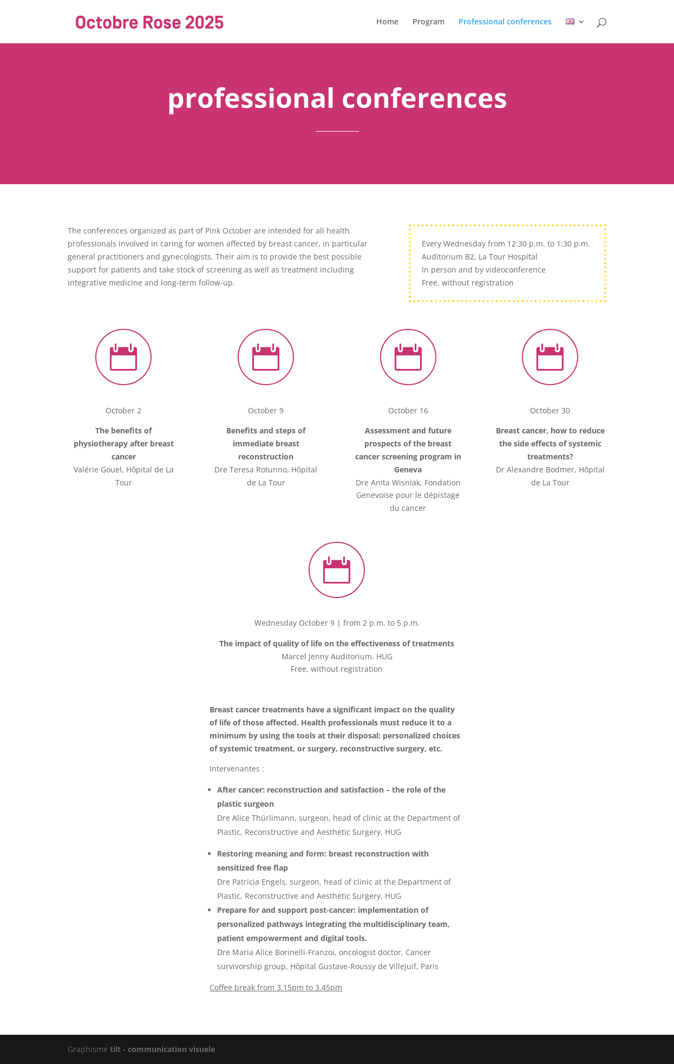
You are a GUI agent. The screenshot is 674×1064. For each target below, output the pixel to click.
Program (428, 22)
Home (387, 22)
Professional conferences (505, 22)
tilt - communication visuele (162, 1049)
